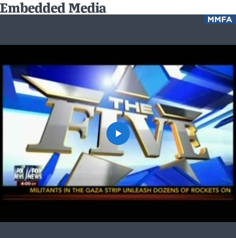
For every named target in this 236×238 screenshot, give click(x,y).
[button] (117, 133)
